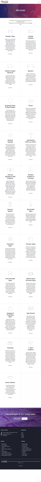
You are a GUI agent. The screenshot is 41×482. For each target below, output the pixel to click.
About (22, 433)
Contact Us (24, 418)
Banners (3, 447)
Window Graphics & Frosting (6, 455)
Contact (22, 437)
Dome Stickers (24, 455)
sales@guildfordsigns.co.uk (7, 434)
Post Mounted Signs (25, 447)
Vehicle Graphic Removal (6, 446)
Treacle (21, 465)
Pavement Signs (24, 445)
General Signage (4, 451)
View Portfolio (17, 418)
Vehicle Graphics (4, 445)
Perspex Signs (24, 446)
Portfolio (22, 436)
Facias (3, 450)
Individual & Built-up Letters (6, 452)
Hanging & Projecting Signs (26, 450)
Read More (10, 53)
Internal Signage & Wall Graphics (7, 454)
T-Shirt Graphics (24, 454)
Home (22, 432)
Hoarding (23, 452)
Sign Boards (24, 451)
